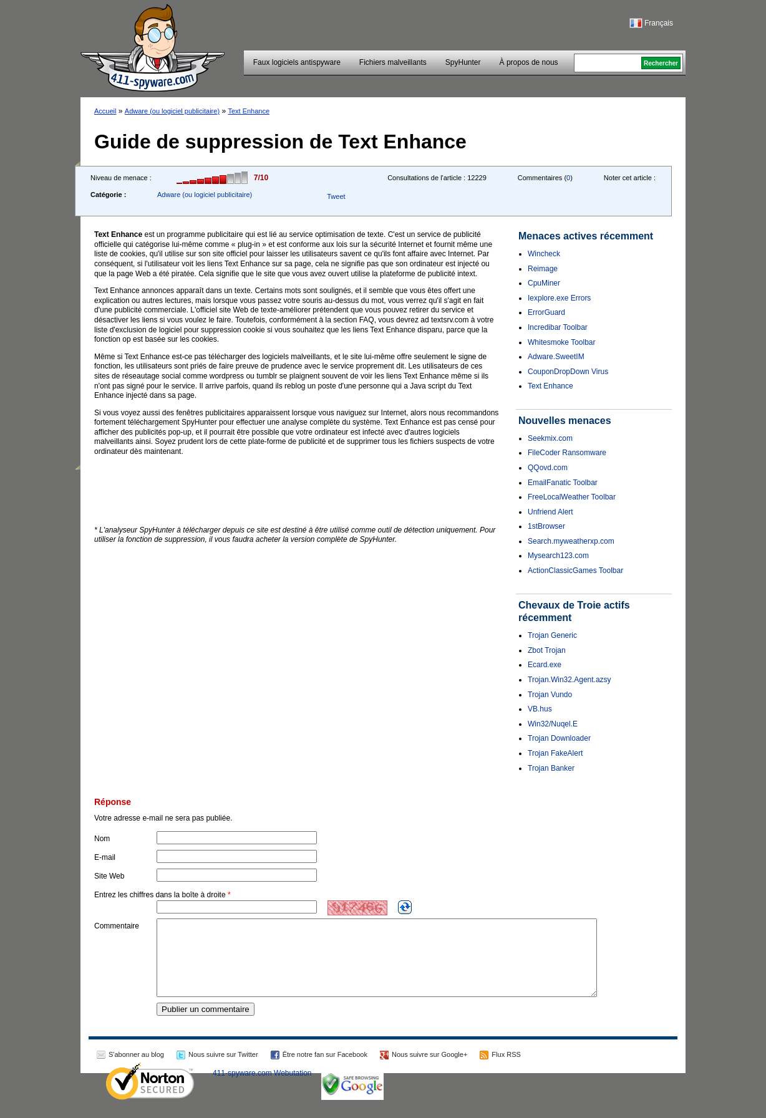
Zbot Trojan (547, 650)
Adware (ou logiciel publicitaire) (172, 111)
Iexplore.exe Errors (559, 298)
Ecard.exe (544, 664)
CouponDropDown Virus (568, 371)
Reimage (543, 268)
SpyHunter (463, 62)
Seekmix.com (550, 438)
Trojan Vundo (550, 694)
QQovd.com (548, 467)
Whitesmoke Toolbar (562, 342)
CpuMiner (544, 283)
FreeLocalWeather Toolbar (572, 497)
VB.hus (540, 709)
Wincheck (544, 253)
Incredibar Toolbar (558, 327)
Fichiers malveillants (393, 62)
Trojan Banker (551, 768)
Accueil (105, 111)
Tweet (336, 196)
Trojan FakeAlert (555, 753)
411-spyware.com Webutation (262, 1088)
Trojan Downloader (559, 738)
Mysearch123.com (558, 555)
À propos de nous (529, 62)
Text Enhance (248, 111)
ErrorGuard (546, 312)
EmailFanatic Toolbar (563, 482)
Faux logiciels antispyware (297, 62)
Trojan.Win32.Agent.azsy (569, 679)
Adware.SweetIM (556, 356)
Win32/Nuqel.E (553, 724)
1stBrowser (546, 526)
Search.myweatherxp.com (571, 541)
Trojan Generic (552, 635)
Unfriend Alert (550, 512)
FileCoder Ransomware (567, 452)
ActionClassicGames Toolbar (575, 570)
